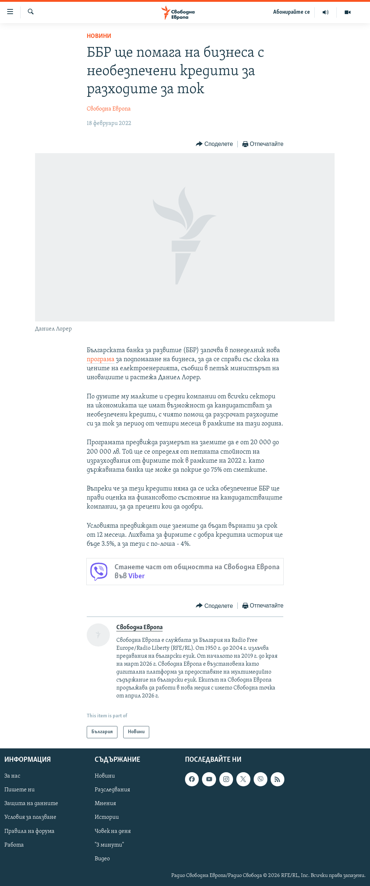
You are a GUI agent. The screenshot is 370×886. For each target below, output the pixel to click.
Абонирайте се (291, 12)
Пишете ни (19, 790)
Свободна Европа (109, 109)
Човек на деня (113, 831)
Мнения (105, 804)
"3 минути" (109, 845)
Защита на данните (31, 804)
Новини (99, 36)
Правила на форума (29, 831)
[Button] (214, 144)
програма (101, 359)
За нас (12, 776)
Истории (107, 818)
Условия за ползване (30, 818)
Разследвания (112, 790)
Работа (14, 845)
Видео (102, 859)
